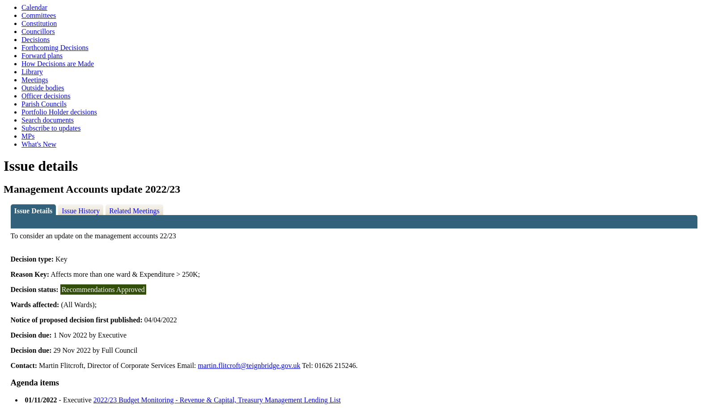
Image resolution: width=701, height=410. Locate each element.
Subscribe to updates (50, 128)
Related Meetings (134, 211)
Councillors (38, 31)
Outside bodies (42, 88)
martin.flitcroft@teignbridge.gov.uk (249, 365)
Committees (38, 15)
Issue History (81, 211)
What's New (38, 144)
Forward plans (42, 55)
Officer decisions (45, 96)
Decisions (35, 39)
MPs (27, 136)
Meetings (34, 80)
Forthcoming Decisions (55, 47)
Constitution (39, 23)
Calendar (34, 7)
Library (32, 72)
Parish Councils (44, 104)
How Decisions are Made (57, 64)
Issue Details (33, 211)
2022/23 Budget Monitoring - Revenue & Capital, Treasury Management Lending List (217, 400)
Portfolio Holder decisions (59, 112)
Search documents (47, 120)
